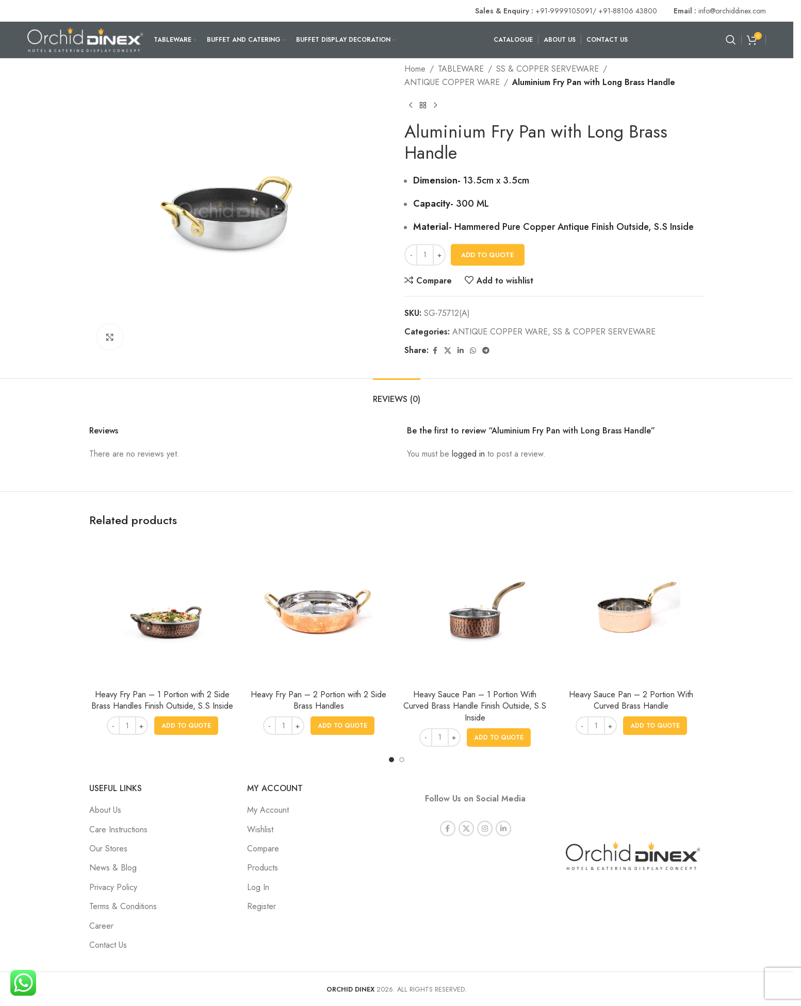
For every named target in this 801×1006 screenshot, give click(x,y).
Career (101, 926)
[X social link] (447, 351)
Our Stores (108, 848)
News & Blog (113, 868)
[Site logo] (85, 39)
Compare (263, 848)
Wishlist (260, 829)
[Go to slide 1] (391, 759)
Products (262, 868)
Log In (258, 887)
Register (261, 906)
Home (415, 69)
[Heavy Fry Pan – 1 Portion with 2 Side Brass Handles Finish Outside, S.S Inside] (162, 611)
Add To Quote (487, 255)
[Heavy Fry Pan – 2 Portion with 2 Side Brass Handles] (318, 611)
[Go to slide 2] (401, 759)
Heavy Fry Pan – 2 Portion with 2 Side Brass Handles (318, 700)
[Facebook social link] (435, 351)
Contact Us (108, 945)
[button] (186, 725)
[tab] (396, 394)
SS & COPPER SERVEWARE (547, 69)
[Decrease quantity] (410, 255)
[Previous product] (410, 105)
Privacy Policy (113, 887)
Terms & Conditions (123, 906)
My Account (268, 810)
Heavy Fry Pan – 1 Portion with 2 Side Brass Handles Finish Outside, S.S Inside (162, 700)
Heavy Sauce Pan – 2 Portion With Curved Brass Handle (631, 700)
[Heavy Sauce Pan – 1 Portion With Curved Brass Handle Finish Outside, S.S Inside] (475, 611)
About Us (105, 810)
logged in (468, 454)
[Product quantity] (425, 255)
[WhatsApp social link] (473, 351)
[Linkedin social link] (460, 351)
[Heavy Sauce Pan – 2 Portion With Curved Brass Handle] (631, 611)
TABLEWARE (461, 69)
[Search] (731, 39)
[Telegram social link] (486, 351)
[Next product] (435, 105)
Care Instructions (118, 829)
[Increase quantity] (439, 255)
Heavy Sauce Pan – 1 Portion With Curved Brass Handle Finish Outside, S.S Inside (474, 706)
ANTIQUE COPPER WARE (452, 82)
